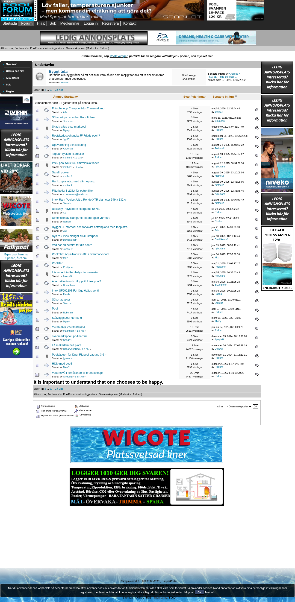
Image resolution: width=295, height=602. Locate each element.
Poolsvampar (119, 56)
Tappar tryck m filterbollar (68, 153)
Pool (55, 308)
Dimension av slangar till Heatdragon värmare (81, 217)
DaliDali (219, 348)
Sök (8, 84)
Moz (65, 258)
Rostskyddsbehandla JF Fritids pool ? (76, 135)
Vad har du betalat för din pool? (72, 245)
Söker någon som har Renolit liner (73, 117)
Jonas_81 (68, 249)
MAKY (66, 367)
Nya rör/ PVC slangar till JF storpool (74, 236)
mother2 (67, 157)
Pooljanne (68, 267)
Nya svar (11, 64)
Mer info (210, 592)
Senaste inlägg (224, 96)
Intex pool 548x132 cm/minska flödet (75, 163)
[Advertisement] (16, 428)
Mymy (66, 130)
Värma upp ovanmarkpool (68, 326)
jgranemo (68, 358)
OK (199, 592)
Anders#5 (68, 148)
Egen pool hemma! (16, 254)
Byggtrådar (59, 71)
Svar (186, 96)
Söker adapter (61, 299)
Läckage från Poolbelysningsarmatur (75, 272)
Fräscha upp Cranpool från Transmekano (78, 108)
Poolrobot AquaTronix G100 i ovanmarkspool (80, 254)
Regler (10, 91)
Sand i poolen (60, 172)
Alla (80, 158)
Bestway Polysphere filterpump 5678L (76, 208)
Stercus (67, 303)
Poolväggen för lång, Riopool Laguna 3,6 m (79, 354)
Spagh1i (67, 340)
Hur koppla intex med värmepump (73, 181)
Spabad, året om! (16, 258)
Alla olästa (12, 77)
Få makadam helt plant (66, 345)
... (48, 89)
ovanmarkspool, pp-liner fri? (69, 336)
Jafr (65, 230)
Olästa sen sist (15, 71)
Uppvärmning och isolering (69, 144)
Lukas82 (67, 276)
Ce (64, 212)
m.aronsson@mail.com (75, 194)
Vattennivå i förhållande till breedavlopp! (77, 372)
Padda (66, 294)
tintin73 (219, 111)
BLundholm (69, 285)
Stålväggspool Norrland (67, 317)
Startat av (71, 96)
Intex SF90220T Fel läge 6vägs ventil (75, 290)
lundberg (68, 376)
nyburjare (220, 166)
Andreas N (235, 73)
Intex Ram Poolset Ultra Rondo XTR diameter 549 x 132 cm (90, 199)
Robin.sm (68, 312)
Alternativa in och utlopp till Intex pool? (76, 281)
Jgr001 (67, 139)
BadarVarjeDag (71, 349)
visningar (199, 96)
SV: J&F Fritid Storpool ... (223, 76)
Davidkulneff (70, 239)
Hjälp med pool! (62, 363)
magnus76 (68, 330)
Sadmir (67, 203)
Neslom (67, 221)
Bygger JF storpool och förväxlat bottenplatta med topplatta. (90, 227)
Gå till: (220, 406)
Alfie (65, 112)
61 (51, 89)
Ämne (57, 96)
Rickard (104, 48)
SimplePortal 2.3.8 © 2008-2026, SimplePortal (149, 581)
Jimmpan (68, 121)
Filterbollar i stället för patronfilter (73, 190)
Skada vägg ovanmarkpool (69, 126)
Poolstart (57, 263)
